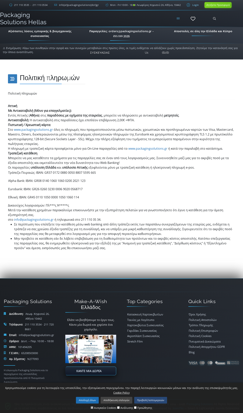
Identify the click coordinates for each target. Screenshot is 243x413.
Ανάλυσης (125, 408)
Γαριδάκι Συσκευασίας (142, 330)
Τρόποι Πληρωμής (201, 325)
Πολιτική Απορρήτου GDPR (207, 347)
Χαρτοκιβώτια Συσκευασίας (145, 325)
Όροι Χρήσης (197, 314)
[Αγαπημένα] (193, 18)
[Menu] (178, 18)
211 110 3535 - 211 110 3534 (31, 5)
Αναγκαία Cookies (103, 408)
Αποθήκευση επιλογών (116, 400)
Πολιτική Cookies (200, 336)
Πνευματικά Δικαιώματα (205, 341)
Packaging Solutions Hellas (23, 18)
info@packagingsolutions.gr (34, 219)
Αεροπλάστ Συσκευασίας (143, 336)
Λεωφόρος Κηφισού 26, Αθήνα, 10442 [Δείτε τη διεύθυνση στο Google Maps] (159, 5)
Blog (192, 352)
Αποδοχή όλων (87, 400)
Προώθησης (143, 408)
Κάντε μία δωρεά (89, 371)
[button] (192, 5)
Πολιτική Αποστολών (203, 320)
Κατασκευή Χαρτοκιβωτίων (145, 314)
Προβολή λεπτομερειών (150, 400)
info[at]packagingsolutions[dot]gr (79, 5)
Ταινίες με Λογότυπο (140, 320)
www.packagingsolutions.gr (33, 129)
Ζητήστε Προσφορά (218, 5)
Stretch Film (135, 341)
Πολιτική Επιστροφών (203, 330)
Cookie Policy (121, 392)
